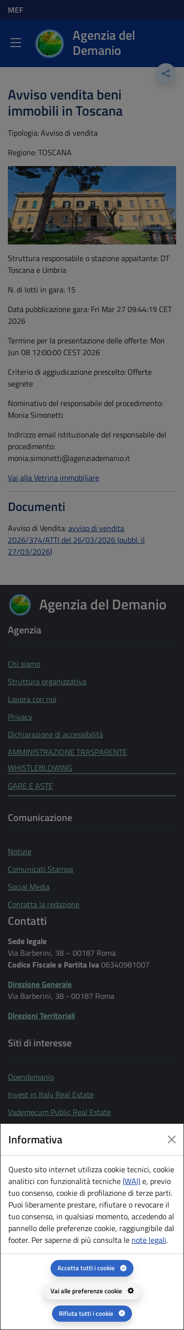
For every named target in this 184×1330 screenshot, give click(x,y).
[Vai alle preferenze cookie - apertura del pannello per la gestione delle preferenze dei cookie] (92, 1291)
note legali (148, 1240)
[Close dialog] (172, 1139)
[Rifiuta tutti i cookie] (92, 1314)
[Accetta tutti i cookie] (92, 1268)
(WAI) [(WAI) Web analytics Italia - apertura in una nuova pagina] (131, 1181)
